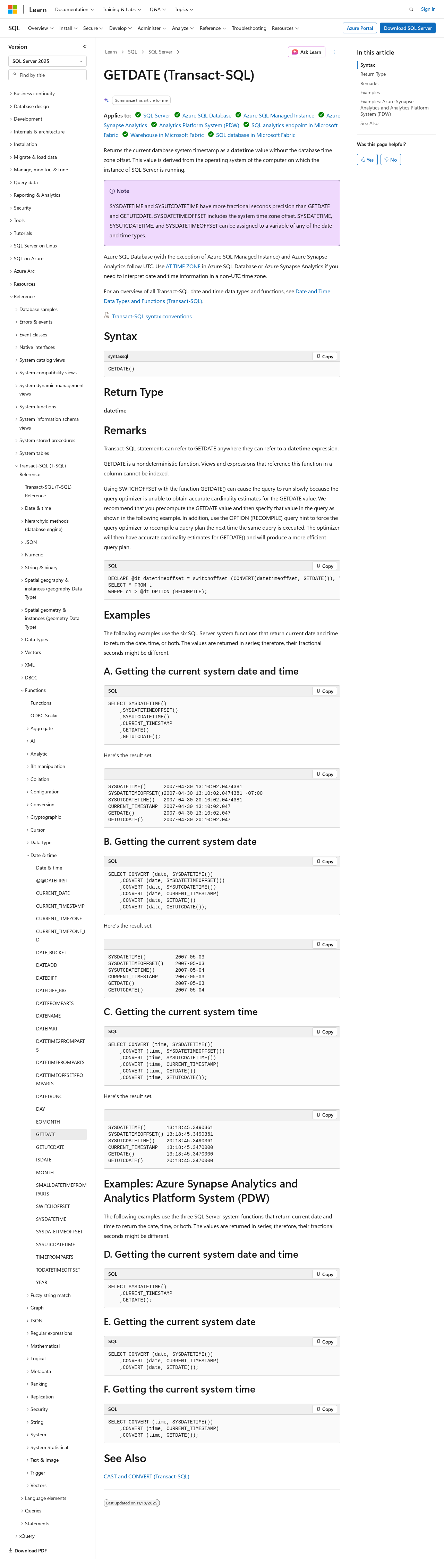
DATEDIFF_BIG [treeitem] (51, 966)
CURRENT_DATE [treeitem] (53, 869)
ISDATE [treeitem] (43, 1135)
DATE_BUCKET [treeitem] (51, 928)
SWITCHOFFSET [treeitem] (53, 1182)
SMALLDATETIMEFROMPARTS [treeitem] (61, 1165)
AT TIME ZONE (183, 266)
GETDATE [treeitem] (46, 1110)
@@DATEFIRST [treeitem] (52, 856)
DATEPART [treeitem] (47, 1004)
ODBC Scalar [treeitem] (44, 691)
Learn (111, 51)
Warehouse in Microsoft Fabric (167, 134)
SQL (132, 51)
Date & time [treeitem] (49, 843)
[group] (222, 585)
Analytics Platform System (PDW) (199, 125)
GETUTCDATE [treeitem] (50, 1123)
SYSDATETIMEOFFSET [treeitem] (59, 1207)
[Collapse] (85, 46)
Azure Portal (360, 28)
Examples (370, 92)
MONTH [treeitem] (45, 1148)
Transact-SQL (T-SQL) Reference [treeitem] (48, 467)
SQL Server (160, 51)
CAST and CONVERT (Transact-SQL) (146, 1476)
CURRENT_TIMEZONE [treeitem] (59, 894)
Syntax (367, 65)
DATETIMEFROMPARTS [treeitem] (60, 1038)
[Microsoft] (12, 9)
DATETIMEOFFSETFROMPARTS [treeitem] (59, 1055)
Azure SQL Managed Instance (279, 115)
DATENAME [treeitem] (48, 991)
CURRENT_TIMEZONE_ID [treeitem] (60, 911)
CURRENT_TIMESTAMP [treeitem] (60, 882)
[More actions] (334, 52)
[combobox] (47, 61)
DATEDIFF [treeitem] (46, 953)
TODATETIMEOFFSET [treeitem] (58, 1245)
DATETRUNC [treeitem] (49, 1072)
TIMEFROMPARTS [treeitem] (55, 1233)
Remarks (369, 83)
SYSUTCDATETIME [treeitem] (55, 1220)
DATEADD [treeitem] (46, 941)
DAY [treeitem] (40, 1084)
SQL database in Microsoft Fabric (256, 134)
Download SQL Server (408, 28)
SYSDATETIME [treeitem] (51, 1195)
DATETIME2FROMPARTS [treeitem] (60, 1021)
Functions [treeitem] (41, 679)
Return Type (373, 74)
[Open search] (411, 9)
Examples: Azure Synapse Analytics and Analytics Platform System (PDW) (394, 107)
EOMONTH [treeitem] (48, 1097)
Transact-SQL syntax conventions (152, 316)
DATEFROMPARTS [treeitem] (55, 979)
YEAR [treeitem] (41, 1258)
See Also (369, 123)
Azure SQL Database (206, 115)
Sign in (428, 9)
